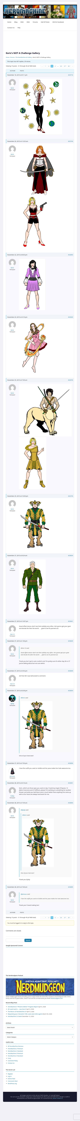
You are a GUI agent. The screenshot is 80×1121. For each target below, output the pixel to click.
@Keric (23, 698)
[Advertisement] (40, 44)
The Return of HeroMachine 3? (17, 1011)
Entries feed (11, 1079)
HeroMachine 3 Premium (15, 1053)
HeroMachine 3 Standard (15, 1056)
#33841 (70, 621)
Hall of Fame (45, 22)
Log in (9, 1076)
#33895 (70, 887)
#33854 (70, 690)
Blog (15, 22)
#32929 (70, 317)
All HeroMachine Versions (15, 1046)
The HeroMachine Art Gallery (24, 57)
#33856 (70, 763)
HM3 (22, 22)
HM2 (28, 22)
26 (61, 66)
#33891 (70, 783)
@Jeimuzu (24, 894)
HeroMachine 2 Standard (15, 1051)
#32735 (70, 496)
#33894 (70, 803)
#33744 (70, 141)
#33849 (70, 671)
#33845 (70, 641)
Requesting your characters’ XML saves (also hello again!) (25, 1014)
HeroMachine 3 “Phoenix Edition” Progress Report (23, 1007)
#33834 (70, 555)
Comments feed (13, 1081)
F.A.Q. (9, 1058)
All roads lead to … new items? (17, 1009)
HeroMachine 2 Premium (15, 1049)
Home (9, 22)
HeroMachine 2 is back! (15, 1016)
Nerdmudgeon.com (57, 998)
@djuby (23, 810)
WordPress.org (12, 1083)
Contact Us (11, 28)
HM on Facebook (58, 22)
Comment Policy (13, 1061)
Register (10, 1074)
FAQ (19, 28)
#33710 (70, 75)
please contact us (58, 1098)
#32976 (70, 380)
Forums (35, 22)
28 (68, 66)
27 (65, 66)
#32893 (70, 255)
